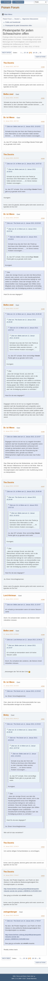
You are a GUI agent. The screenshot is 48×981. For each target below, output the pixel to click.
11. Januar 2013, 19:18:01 (11, 97)
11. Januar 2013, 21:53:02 (11, 486)
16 (27, 52)
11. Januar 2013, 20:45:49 (11, 217)
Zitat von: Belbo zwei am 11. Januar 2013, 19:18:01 (24, 126)
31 (40, 52)
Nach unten (6, 52)
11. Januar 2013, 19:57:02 (11, 121)
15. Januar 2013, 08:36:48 (11, 915)
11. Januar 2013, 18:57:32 (11, 66)
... (23, 52)
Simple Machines (31, 978)
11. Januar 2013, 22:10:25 (11, 685)
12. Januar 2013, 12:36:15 (11, 846)
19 (36, 52)
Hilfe (14, 976)
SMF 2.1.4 (15, 978)
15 (25, 52)
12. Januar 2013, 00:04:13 (11, 718)
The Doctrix (8, 63)
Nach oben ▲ (31, 976)
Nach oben (6, 958)
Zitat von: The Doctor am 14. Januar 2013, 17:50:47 (24, 921)
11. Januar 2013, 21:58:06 (11, 634)
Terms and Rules (21, 976)
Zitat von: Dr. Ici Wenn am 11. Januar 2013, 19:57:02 (24, 164)
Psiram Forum (10, 7)
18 (34, 52)
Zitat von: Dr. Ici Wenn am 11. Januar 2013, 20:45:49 (24, 314)
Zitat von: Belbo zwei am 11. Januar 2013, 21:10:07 (24, 437)
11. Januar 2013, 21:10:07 (11, 308)
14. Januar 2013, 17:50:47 (11, 875)
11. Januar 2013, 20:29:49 (11, 158)
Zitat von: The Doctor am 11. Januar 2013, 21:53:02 (24, 691)
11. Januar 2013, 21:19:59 (11, 431)
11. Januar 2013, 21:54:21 (11, 599)
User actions (40, 57)
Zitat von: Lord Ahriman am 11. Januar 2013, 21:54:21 (24, 640)
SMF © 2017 (22, 978)
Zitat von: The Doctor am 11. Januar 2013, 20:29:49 (24, 223)
